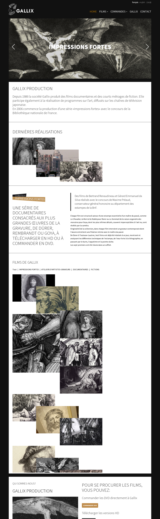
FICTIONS (95, 256)
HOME (93, 11)
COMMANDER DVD (90, 449)
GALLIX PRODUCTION (32, 435)
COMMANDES (118, 11)
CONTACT (145, 11)
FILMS (103, 11)
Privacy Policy (98, 511)
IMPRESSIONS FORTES (29, 256)
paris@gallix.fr (62, 511)
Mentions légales (83, 511)
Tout (14, 256)
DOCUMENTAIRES (80, 256)
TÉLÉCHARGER (88, 464)
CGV (72, 511)
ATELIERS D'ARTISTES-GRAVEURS (55, 256)
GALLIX (134, 11)
